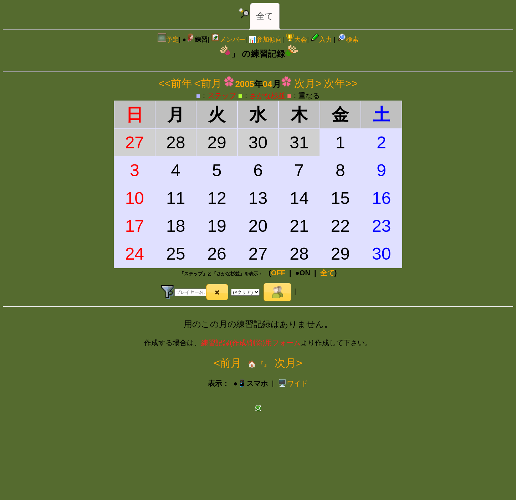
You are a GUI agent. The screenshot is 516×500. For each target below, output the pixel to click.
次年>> (341, 83)
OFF (278, 273)
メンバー (228, 39)
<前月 (208, 83)
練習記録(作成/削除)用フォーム (251, 343)
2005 (244, 84)
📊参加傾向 (265, 39)
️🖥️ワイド (293, 383)
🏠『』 (258, 364)
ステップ (222, 96)
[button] (217, 292)
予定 (168, 39)
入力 (321, 39)
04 (267, 84)
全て (265, 16)
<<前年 (175, 83)
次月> (308, 83)
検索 (348, 39)
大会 (296, 39)
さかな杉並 (267, 96)
